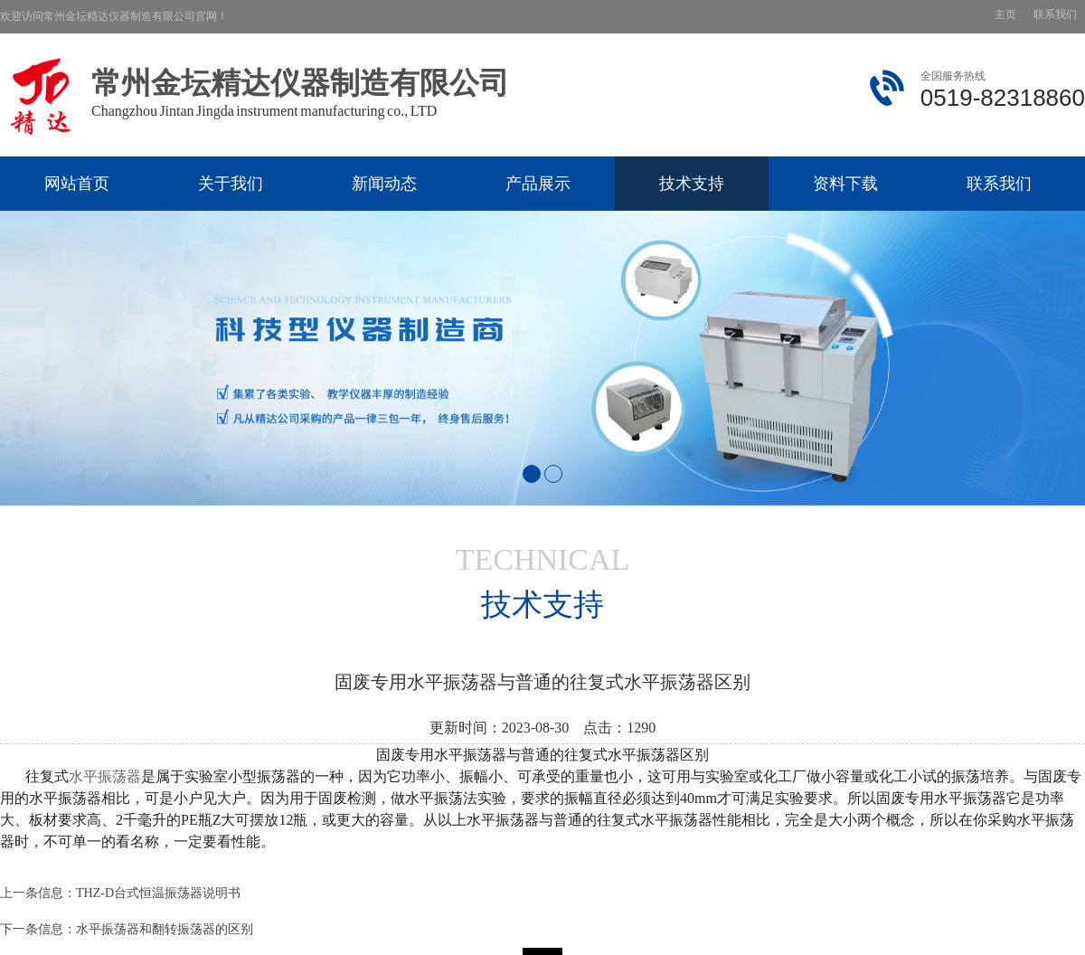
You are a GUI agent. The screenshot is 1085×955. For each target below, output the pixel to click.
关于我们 (230, 184)
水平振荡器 (105, 776)
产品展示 (538, 184)
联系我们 (1055, 15)
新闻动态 (384, 184)
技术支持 (691, 184)
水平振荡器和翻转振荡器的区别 (164, 929)
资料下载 (845, 184)
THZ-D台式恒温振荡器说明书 (158, 893)
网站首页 (76, 184)
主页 (1005, 15)
